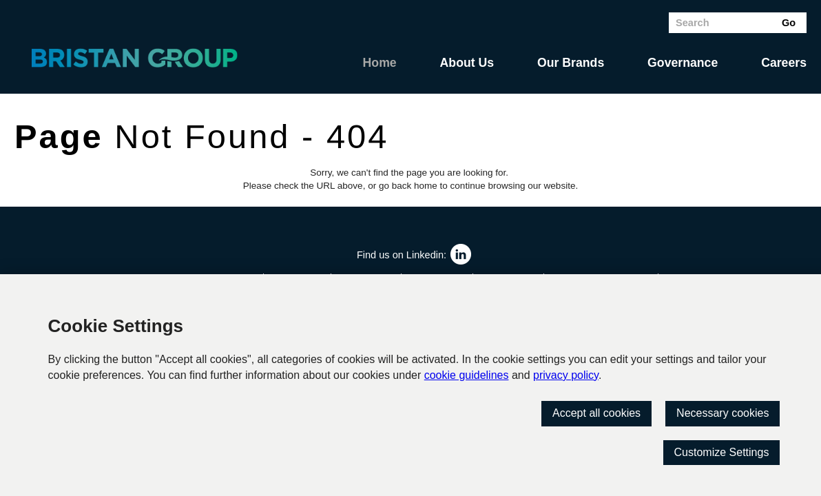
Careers (784, 63)
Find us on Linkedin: (401, 254)
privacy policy (566, 375)
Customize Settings (721, 452)
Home (380, 63)
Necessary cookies (722, 413)
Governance (682, 63)
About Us (467, 63)
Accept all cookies (596, 413)
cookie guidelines (466, 375)
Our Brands (570, 63)
